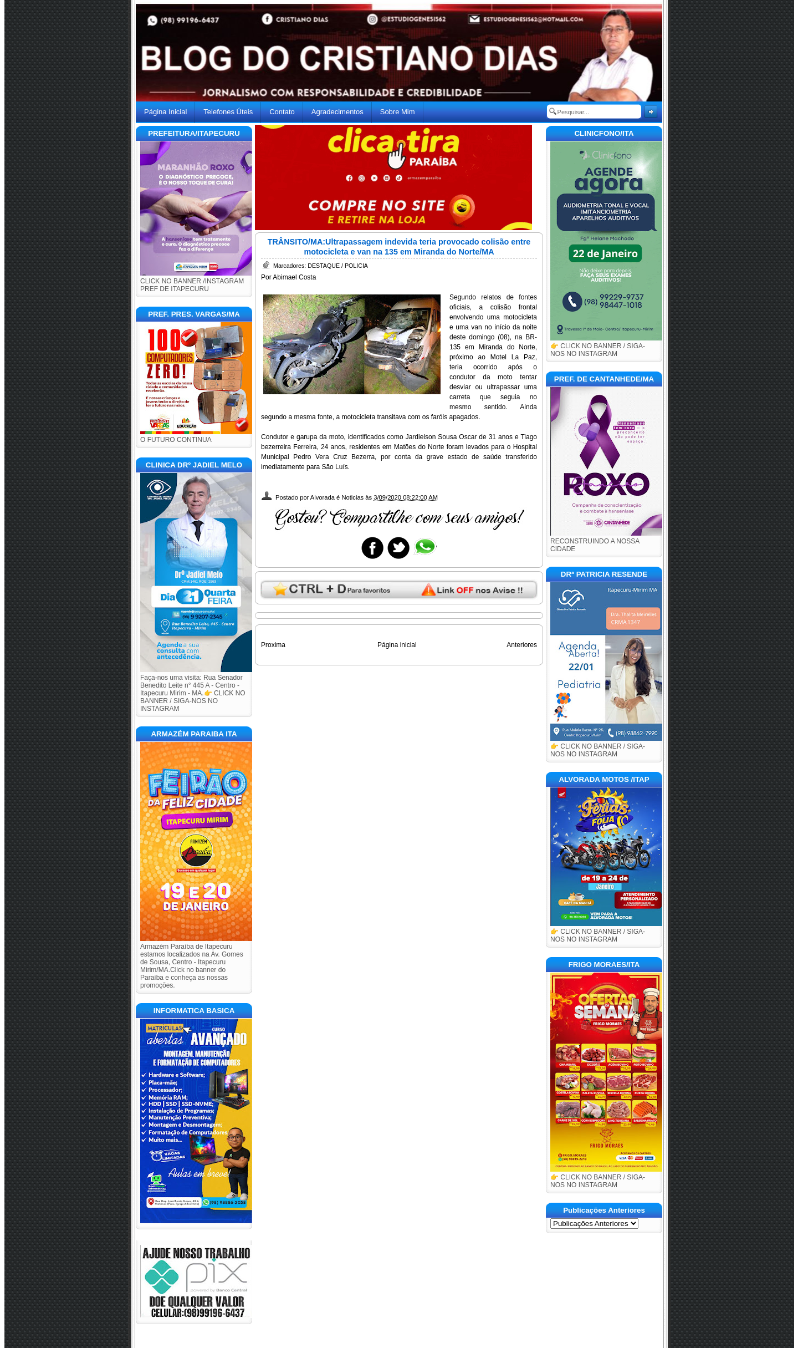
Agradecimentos (337, 112)
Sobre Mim (397, 112)
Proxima (273, 645)
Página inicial (397, 645)
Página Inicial (165, 112)
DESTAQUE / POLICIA (338, 265)
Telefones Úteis (228, 112)
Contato (282, 112)
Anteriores (522, 645)
